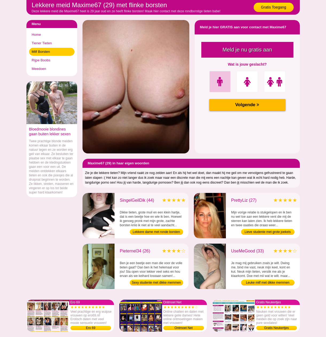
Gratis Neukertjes (276, 328)
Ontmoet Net (183, 328)
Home (36, 35)
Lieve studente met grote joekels (268, 232)
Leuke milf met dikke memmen (267, 282)
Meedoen (39, 69)
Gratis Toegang (273, 7)
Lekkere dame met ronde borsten (156, 232)
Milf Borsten (41, 52)
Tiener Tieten (42, 43)
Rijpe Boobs (41, 60)
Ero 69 (90, 328)
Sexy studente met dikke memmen (156, 282)
